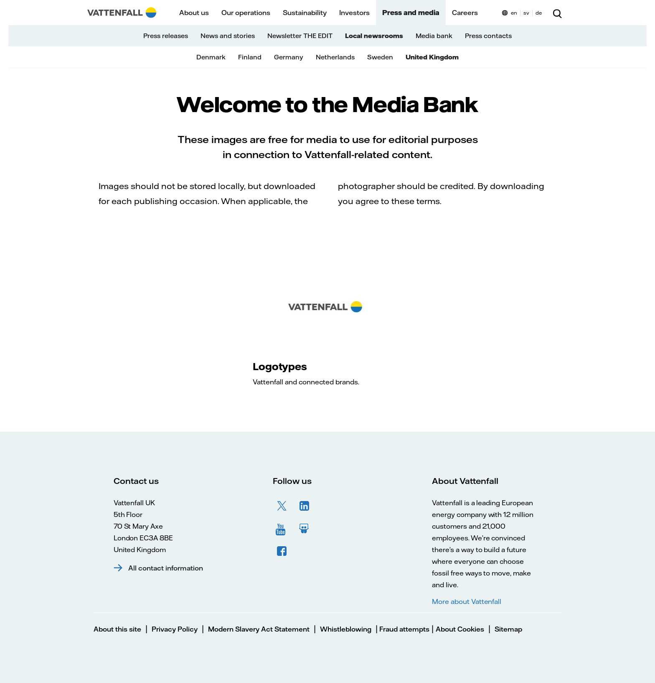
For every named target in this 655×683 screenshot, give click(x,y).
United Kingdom (432, 57)
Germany (288, 57)
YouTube (282, 528)
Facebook (282, 551)
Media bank (434, 36)
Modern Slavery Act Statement (259, 629)
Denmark (211, 57)
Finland (249, 57)
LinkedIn (304, 506)
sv (526, 13)
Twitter (282, 506)
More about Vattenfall (466, 601)
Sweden (380, 57)
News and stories (228, 36)
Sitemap (508, 629)
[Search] (557, 12)
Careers (465, 12)
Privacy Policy (175, 629)
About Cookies (460, 629)
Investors (354, 12)
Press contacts (488, 36)
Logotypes (280, 366)
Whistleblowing (345, 629)
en (514, 13)
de (539, 13)
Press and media (410, 12)
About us (194, 12)
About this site (117, 629)
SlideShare (304, 528)
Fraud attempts (403, 629)
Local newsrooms (374, 36)
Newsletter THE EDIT (300, 36)
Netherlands (335, 57)
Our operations (245, 12)
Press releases (165, 36)
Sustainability (305, 12)
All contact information (165, 568)
